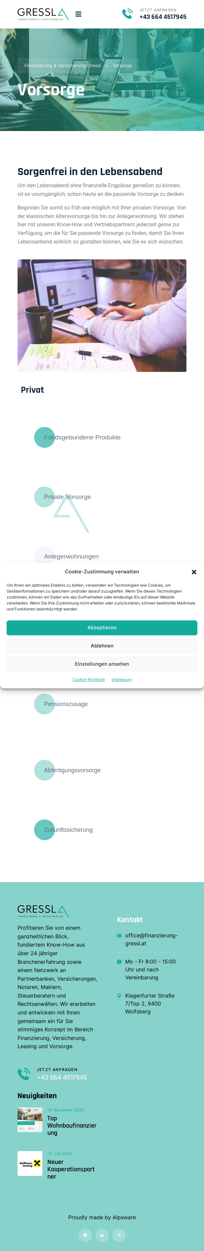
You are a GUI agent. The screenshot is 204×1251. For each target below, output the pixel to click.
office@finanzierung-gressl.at (147, 939)
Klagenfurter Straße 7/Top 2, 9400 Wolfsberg (146, 1003)
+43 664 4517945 (162, 17)
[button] (194, 571)
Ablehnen (102, 646)
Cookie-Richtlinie (89, 679)
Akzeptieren (102, 627)
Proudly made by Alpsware (102, 1217)
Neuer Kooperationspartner (71, 1169)
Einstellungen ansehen (102, 664)
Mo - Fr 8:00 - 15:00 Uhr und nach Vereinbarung (146, 969)
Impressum (121, 679)
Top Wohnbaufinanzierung (72, 1125)
